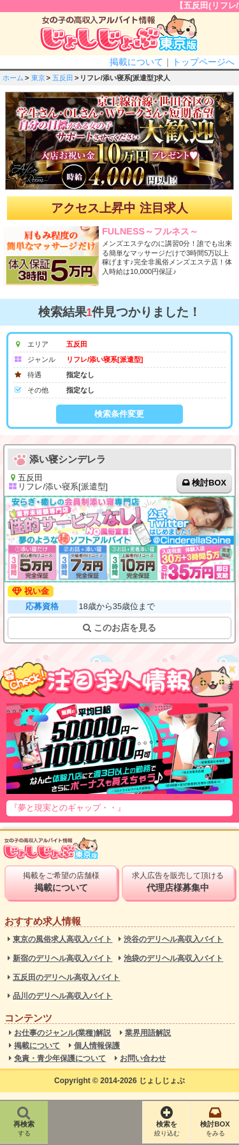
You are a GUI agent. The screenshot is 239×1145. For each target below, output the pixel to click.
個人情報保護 (97, 1046)
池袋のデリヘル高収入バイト (173, 958)
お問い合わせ (143, 1059)
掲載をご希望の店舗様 (60, 882)
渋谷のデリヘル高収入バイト (173, 939)
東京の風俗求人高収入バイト (62, 939)
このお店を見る (119, 628)
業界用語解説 (148, 1033)
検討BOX (209, 482)
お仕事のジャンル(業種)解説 (62, 1033)
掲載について (136, 62)
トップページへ (203, 62)
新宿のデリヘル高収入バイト (62, 958)
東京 (38, 78)
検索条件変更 (119, 414)
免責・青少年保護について (60, 1059)
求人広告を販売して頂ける (178, 882)
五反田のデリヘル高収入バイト (66, 978)
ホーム (13, 78)
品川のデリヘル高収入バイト (62, 996)
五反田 (62, 78)
